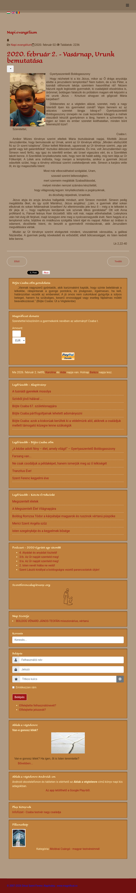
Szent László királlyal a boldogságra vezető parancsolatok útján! (59, 569)
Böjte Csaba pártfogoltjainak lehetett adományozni (47, 413)
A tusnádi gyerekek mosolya (31, 391)
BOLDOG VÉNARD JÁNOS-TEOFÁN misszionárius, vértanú (52, 621)
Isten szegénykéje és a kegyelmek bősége (41, 531)
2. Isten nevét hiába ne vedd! (37, 565)
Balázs (94, 372)
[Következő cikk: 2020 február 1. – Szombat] (118, 261)
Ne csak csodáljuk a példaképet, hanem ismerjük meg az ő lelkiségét (59, 463)
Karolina (51, 372)
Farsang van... (22, 456)
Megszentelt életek (25, 501)
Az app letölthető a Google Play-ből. (68, 790)
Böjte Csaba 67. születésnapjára (34, 406)
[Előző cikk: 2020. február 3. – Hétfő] (17, 261)
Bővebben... (25, 763)
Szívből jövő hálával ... (27, 399)
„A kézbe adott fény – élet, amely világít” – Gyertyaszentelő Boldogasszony (63, 448)
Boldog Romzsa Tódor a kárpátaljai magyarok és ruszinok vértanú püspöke (63, 516)
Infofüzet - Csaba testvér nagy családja (36, 812)
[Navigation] (127, 5)
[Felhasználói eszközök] (10, 68)
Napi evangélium (21, 45)
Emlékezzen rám (26, 687)
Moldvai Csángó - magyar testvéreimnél (75, 849)
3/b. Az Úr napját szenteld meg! (39, 557)
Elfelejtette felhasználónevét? (37, 705)
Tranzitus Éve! (22, 471)
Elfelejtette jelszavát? (32, 709)
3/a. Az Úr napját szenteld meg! (39, 561)
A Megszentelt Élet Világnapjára (34, 508)
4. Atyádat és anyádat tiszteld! (38, 552)
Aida (63, 372)
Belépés (20, 697)
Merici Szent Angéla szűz (29, 523)
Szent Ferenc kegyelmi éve (30, 478)
